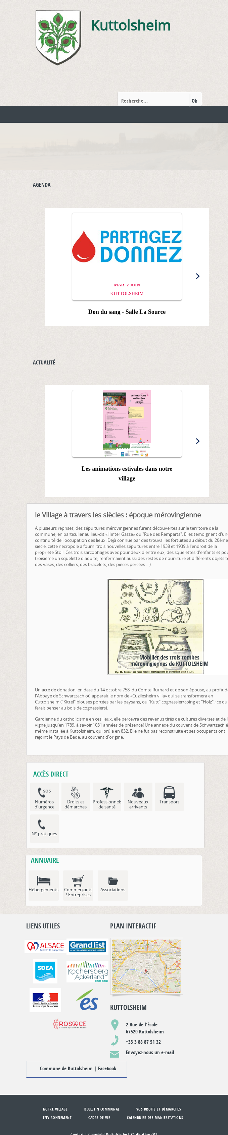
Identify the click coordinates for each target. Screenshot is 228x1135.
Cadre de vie (99, 1117)
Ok (194, 100)
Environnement (57, 1117)
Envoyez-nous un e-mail (150, 1052)
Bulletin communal (102, 1109)
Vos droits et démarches (158, 1109)
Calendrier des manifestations (155, 1117)
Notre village (55, 1109)
